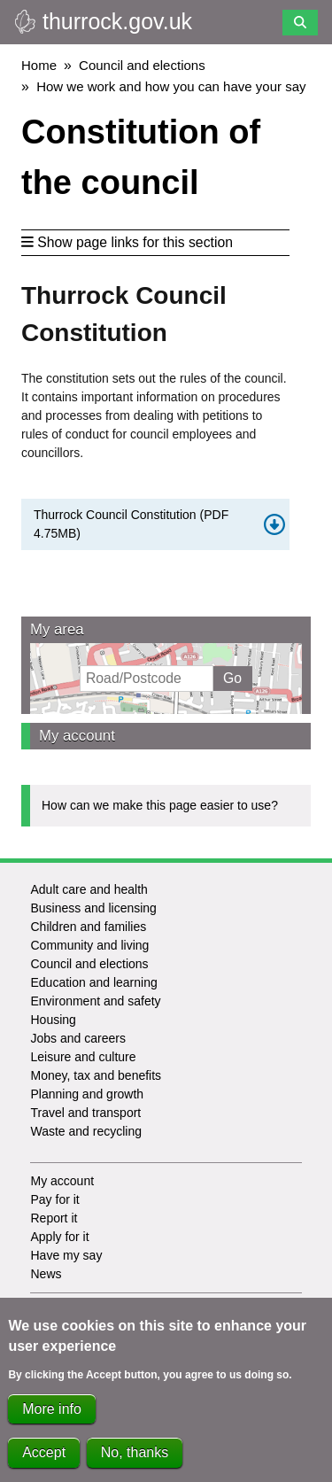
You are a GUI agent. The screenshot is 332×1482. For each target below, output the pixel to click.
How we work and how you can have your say (170, 86)
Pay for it (54, 1199)
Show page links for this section (127, 242)
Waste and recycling (86, 1131)
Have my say (66, 1255)
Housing (52, 1020)
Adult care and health (88, 889)
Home (39, 65)
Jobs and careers (77, 1038)
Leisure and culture (82, 1057)
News (45, 1274)
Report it (53, 1218)
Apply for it (59, 1237)
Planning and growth (86, 1094)
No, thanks (134, 1460)
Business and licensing (93, 908)
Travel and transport (85, 1113)
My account (77, 735)
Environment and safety (95, 1001)
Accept (44, 1460)
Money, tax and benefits (95, 1075)
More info (51, 1416)
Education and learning (93, 982)
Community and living (89, 945)
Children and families (88, 926)
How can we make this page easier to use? (160, 805)
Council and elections (142, 65)
